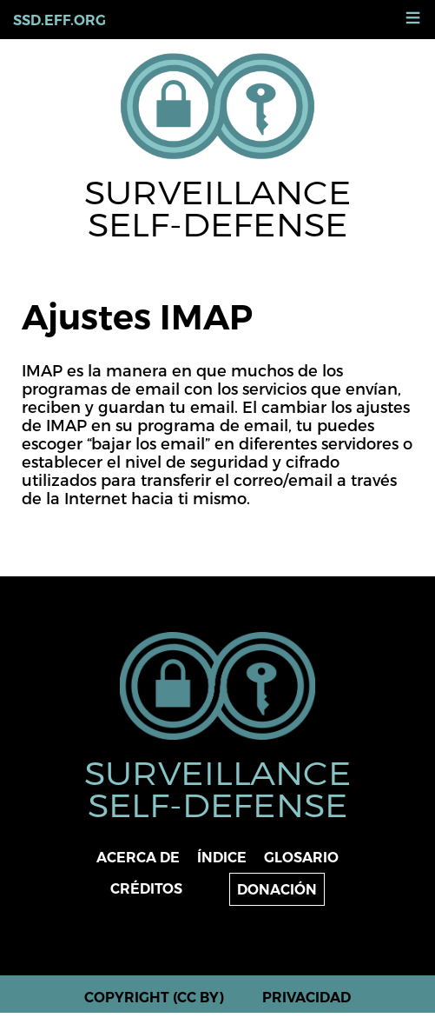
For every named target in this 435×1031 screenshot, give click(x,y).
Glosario (301, 857)
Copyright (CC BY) (154, 997)
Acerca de (138, 857)
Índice (222, 857)
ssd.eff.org (59, 20)
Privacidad (306, 997)
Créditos (146, 889)
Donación (277, 889)
